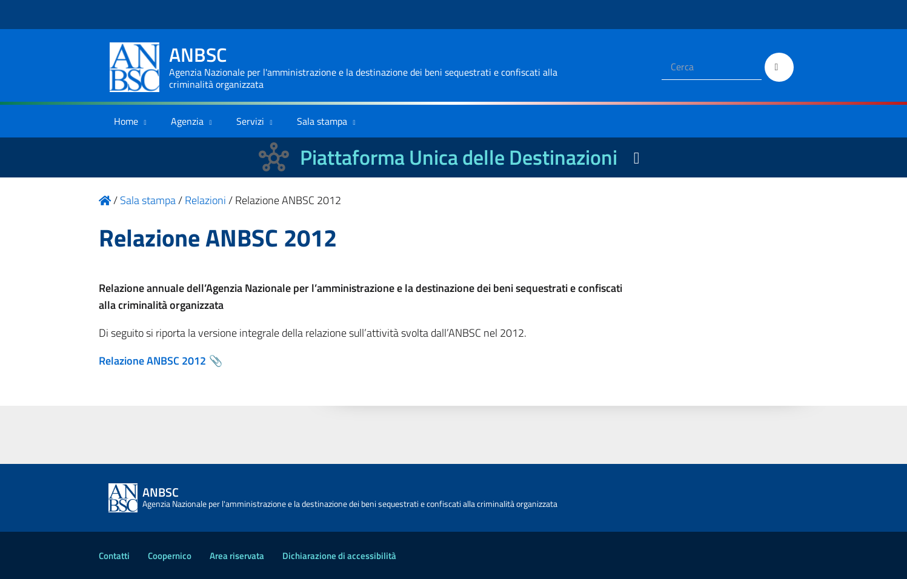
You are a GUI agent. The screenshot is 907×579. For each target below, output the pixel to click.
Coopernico (169, 556)
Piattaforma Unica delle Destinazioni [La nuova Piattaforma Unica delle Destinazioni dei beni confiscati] (458, 157)
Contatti (114, 556)
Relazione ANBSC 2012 (152, 360)
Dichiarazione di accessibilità (339, 556)
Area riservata (237, 556)
